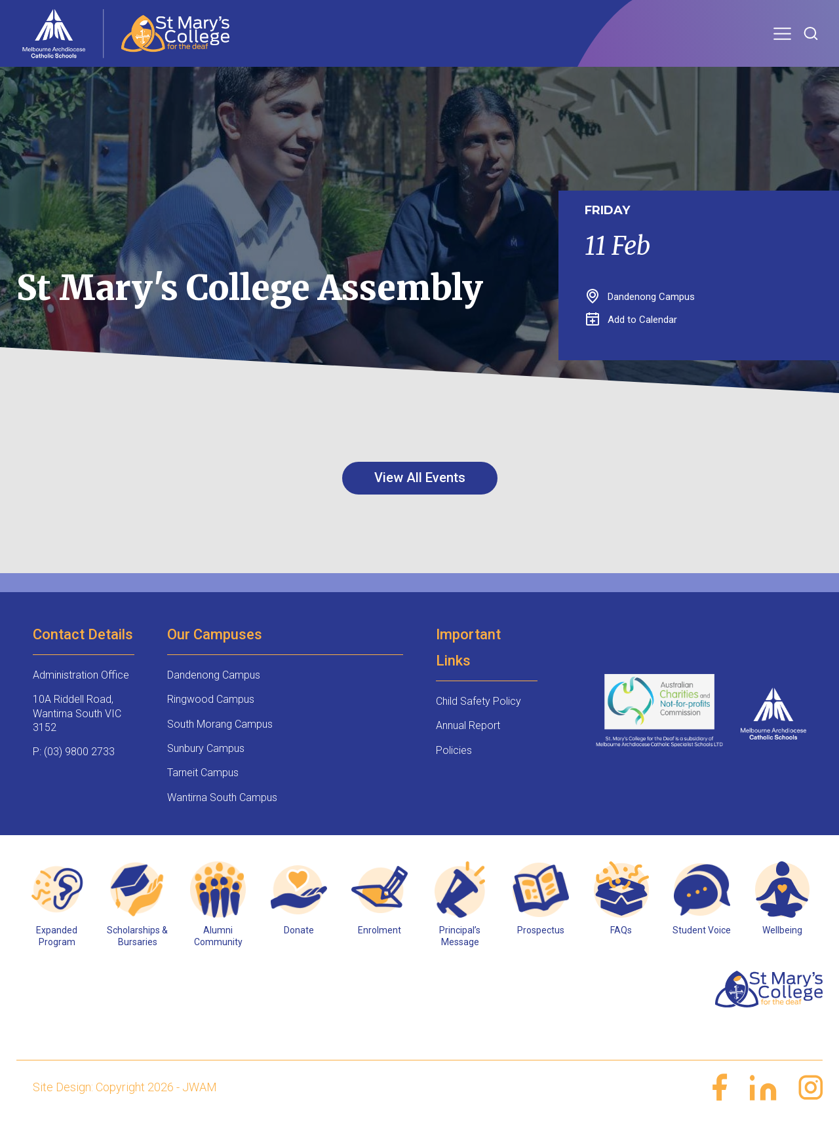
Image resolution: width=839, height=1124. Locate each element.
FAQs (621, 930)
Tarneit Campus (203, 772)
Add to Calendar (631, 320)
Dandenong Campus (213, 675)
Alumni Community (218, 936)
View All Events (419, 477)
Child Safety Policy (478, 701)
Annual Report (468, 725)
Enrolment (379, 930)
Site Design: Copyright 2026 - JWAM (125, 1087)
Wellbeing (782, 930)
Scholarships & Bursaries (137, 936)
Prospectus (540, 930)
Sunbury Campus (205, 748)
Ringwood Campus (210, 699)
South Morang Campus (220, 724)
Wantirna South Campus (222, 797)
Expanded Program (56, 936)
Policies (454, 750)
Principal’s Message (459, 936)
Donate (299, 930)
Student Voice (702, 930)
